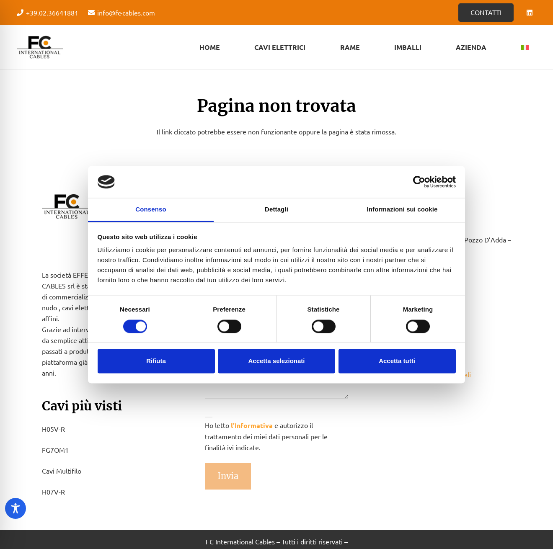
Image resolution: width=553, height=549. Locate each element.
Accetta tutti (397, 361)
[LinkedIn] (529, 12)
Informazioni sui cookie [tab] (402, 209)
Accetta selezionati (276, 361)
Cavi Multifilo (61, 471)
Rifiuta (156, 361)
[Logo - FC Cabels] (40, 47)
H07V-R (53, 491)
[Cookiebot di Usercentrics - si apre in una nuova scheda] (419, 181)
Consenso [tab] (150, 209)
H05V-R (53, 429)
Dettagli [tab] (276, 209)
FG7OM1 (55, 450)
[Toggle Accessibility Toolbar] (15, 508)
